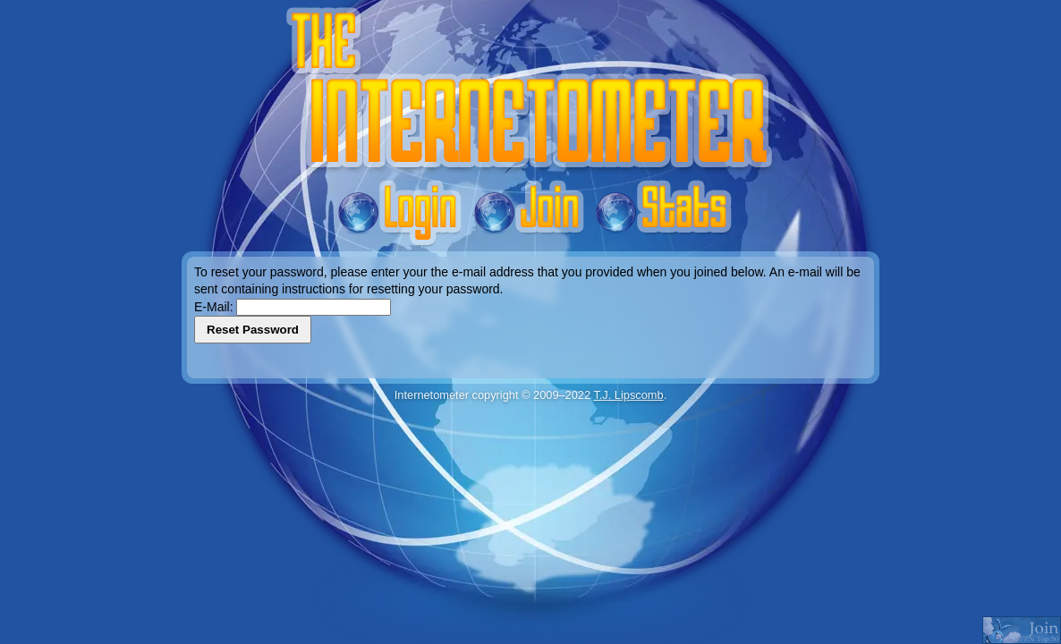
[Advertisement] (530, 447)
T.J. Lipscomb (628, 395)
